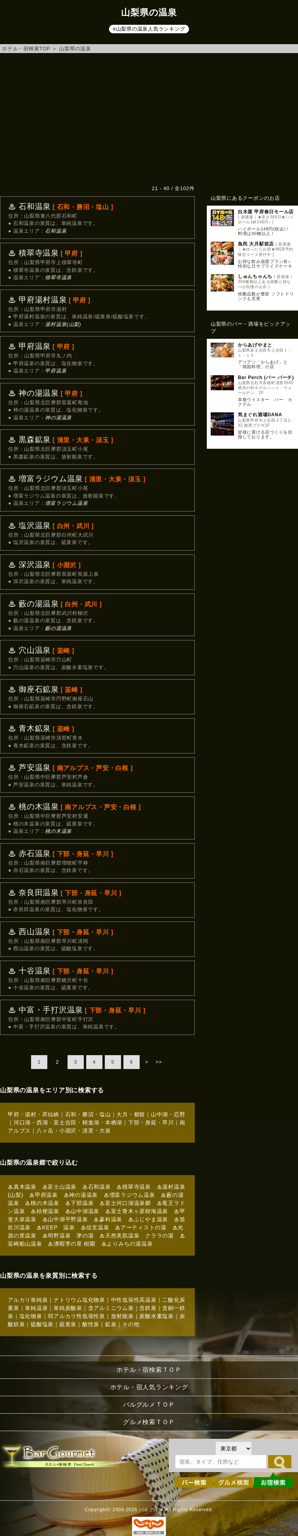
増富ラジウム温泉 (66, 503)
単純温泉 (36, 1308)
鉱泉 (111, 1324)
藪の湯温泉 (58, 628)
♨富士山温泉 (59, 1187)
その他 (130, 1324)
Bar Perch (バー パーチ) (266, 377)
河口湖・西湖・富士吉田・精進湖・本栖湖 (68, 1122)
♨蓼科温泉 (108, 1219)
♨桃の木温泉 (42, 1203)
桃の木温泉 (58, 831)
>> (159, 1062)
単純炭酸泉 (68, 1308)
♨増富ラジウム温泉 (129, 1195)
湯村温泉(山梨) (63, 324)
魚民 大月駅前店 (256, 244)
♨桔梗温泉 (45, 1211)
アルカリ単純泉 (28, 1300)
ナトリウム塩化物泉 (79, 1300)
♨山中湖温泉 (82, 1211)
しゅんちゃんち (255, 276)
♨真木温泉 (22, 1187)
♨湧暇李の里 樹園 (71, 1244)
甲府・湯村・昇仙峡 (33, 1114)
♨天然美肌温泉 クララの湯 (136, 1235)
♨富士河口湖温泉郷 (125, 1203)
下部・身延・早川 (151, 1122)
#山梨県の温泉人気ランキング (149, 29)
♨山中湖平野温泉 (65, 1219)
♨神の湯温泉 (81, 1195)
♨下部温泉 (79, 1203)
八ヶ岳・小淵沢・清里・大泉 (73, 1131)
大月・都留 (130, 1114)
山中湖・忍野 (168, 1114)
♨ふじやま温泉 (148, 1219)
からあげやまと (255, 345)
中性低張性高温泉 (134, 1300)
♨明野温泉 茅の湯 (68, 1235)
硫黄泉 (67, 1324)
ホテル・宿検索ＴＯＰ (149, 1369)
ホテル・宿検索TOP (26, 48)
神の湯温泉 (58, 417)
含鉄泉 (147, 1308)
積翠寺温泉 (58, 277)
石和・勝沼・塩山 (88, 1114)
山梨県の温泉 (75, 48)
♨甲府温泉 (43, 1195)
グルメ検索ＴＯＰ (149, 1422)
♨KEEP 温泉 (55, 1227)
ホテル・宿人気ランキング (149, 1387)
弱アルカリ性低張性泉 (76, 1316)
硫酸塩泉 (42, 1324)
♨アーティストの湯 (140, 1227)
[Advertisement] (149, 119)
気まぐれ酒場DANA (260, 414)
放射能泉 (122, 1316)
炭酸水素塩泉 (156, 1316)
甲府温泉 (55, 371)
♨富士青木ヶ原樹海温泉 (136, 1211)
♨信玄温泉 (95, 1227)
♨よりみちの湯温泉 (127, 1244)
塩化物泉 (30, 1316)
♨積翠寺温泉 (133, 1187)
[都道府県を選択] (233, 1448)
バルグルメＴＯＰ (149, 1404)
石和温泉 (55, 231)
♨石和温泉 (96, 1187)
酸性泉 (90, 1324)
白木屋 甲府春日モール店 (266, 212)
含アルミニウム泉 (111, 1308)
